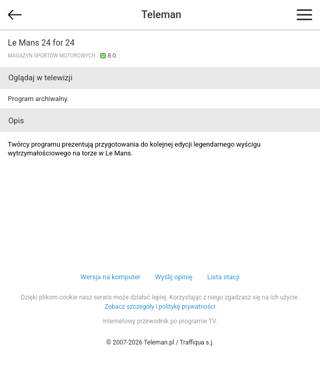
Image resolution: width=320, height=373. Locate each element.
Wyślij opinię (173, 277)
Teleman (161, 14)
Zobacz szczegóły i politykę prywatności (160, 306)
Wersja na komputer (110, 277)
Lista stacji (223, 277)
